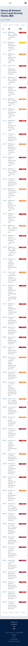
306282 (4, 560)
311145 (4, 247)
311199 (4, 225)
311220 (4, 65)
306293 (4, 428)
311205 (4, 189)
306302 (4, 327)
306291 (4, 453)
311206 (4, 179)
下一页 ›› (23, 25)
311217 (4, 77)
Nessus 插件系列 (5, 20)
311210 (4, 144)
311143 (4, 272)
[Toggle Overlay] (25, 3)
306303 (4, 317)
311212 (4, 120)
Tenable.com (14, 622)
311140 (4, 304)
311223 (4, 42)
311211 (4, 134)
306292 (4, 440)
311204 (4, 200)
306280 (4, 582)
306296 (4, 398)
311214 (4, 99)
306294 (4, 417)
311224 (4, 32)
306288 (4, 490)
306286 (4, 513)
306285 (4, 523)
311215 (4, 87)
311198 (4, 235)
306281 (4, 572)
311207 (4, 169)
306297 (4, 382)
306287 (4, 503)
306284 (4, 537)
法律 (14, 637)
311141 (4, 285)
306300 (4, 347)
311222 (4, 54)
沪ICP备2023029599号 (14, 641)
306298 (4, 372)
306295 (4, 407)
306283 (4, 547)
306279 (4, 592)
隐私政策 (14, 634)
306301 (4, 337)
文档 (14, 626)
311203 (4, 214)
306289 (4, 477)
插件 (10, 3)
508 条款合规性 (14, 639)
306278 (4, 602)
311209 (4, 157)
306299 (4, 357)
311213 (4, 109)
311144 (4, 259)
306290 (4, 463)
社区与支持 (14, 624)
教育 (14, 628)
